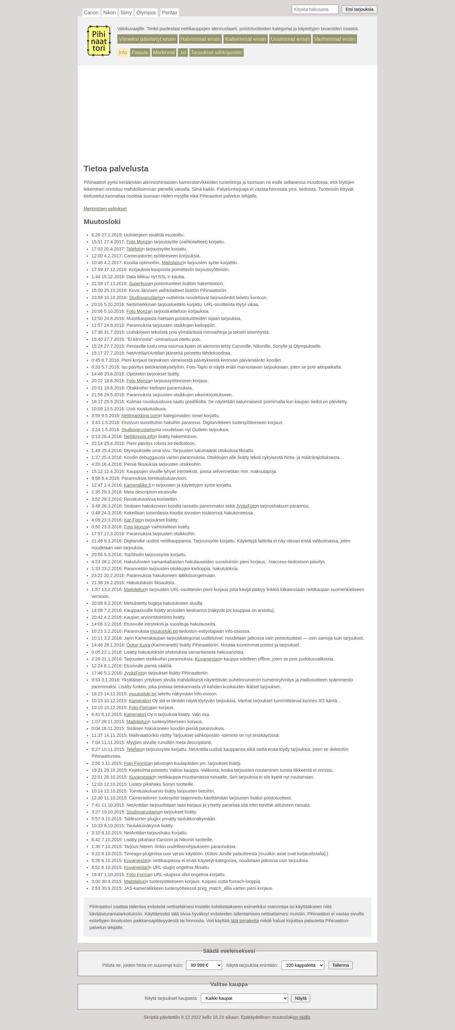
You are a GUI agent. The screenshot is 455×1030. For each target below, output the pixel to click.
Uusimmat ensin (290, 39)
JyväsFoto (246, 505)
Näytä (301, 998)
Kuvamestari (207, 658)
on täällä (301, 1017)
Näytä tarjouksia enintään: (252, 965)
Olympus (146, 12)
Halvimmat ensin (201, 39)
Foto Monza (138, 241)
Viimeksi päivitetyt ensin (147, 39)
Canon (91, 12)
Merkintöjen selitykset (105, 208)
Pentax (169, 12)
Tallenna (340, 965)
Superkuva (139, 283)
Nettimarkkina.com (140, 415)
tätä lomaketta (245, 920)
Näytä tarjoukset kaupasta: (171, 998)
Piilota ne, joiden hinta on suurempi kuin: (142, 965)
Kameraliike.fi (137, 485)
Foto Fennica (137, 763)
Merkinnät (164, 52)
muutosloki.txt (164, 631)
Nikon (109, 12)
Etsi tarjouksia (359, 9)
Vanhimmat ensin (334, 39)
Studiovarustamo (146, 297)
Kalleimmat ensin (245, 39)
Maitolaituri (173, 262)
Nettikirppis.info (139, 436)
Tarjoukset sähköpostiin (216, 52)
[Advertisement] (227, 115)
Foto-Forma (140, 707)
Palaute (140, 52)
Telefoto (134, 248)
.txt (182, 52)
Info (123, 52)
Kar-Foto (132, 519)
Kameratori (140, 700)
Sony (126, 12)
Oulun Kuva (138, 644)
